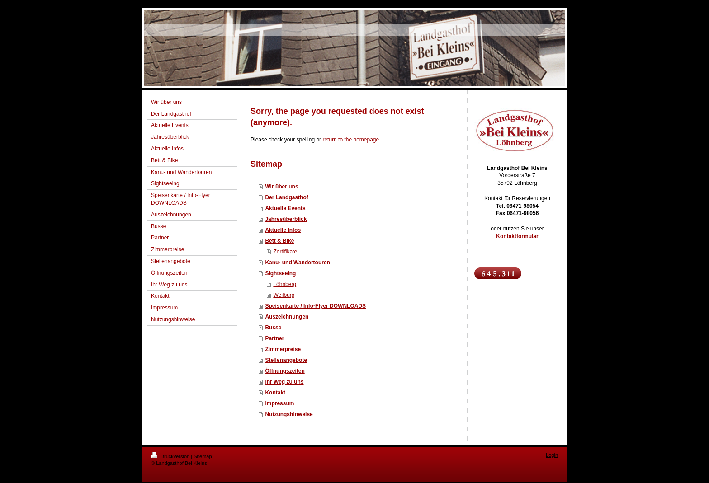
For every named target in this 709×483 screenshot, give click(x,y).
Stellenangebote (286, 360)
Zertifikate (285, 252)
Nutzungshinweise (288, 414)
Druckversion (171, 456)
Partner (274, 338)
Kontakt (275, 392)
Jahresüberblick (286, 219)
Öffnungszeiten (284, 371)
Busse (273, 327)
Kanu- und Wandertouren (297, 262)
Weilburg (283, 295)
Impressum (279, 403)
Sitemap (203, 456)
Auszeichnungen (286, 317)
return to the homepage (350, 139)
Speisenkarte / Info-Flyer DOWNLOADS (315, 306)
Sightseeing (280, 273)
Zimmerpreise (283, 349)
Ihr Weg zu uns (284, 382)
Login (552, 455)
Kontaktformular (517, 236)
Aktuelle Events (285, 208)
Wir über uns (281, 186)
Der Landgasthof (286, 197)
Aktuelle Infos (283, 230)
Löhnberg (284, 284)
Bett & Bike (279, 241)
